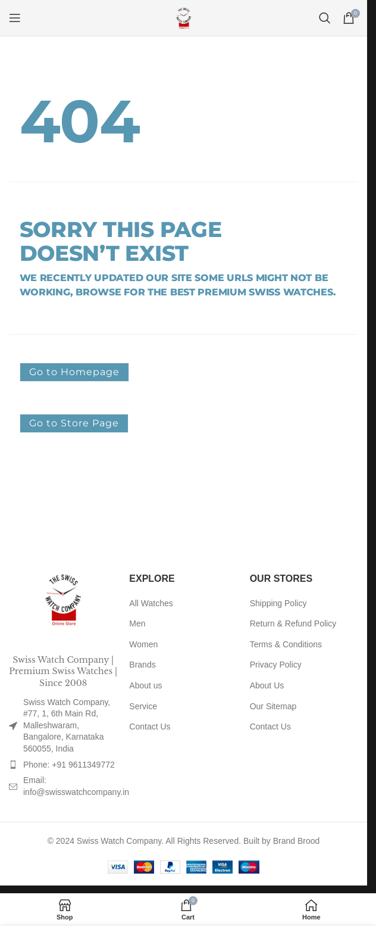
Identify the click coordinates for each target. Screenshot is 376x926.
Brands (142, 664)
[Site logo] (184, 17)
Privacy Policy (276, 664)
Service (143, 706)
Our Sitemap (273, 706)
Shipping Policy (278, 603)
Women (143, 644)
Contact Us (149, 726)
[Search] (325, 18)
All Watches (151, 603)
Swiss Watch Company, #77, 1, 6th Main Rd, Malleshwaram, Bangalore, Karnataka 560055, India (66, 725)
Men (137, 623)
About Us (267, 685)
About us (145, 685)
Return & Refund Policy (293, 623)
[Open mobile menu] (15, 18)
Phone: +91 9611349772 (69, 764)
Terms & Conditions (286, 644)
